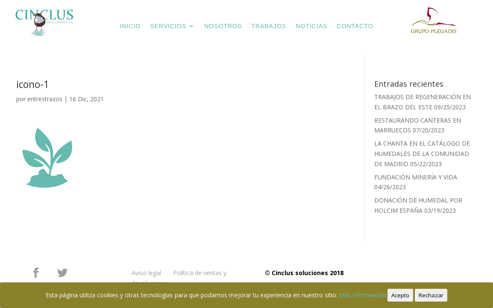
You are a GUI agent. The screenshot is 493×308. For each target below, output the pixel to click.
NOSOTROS (223, 26)
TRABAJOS (268, 26)
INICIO (130, 26)
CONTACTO (355, 26)
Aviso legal (146, 273)
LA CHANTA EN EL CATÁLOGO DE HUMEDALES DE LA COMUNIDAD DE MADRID (422, 153)
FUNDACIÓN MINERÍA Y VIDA (415, 177)
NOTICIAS (311, 26)
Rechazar (431, 295)
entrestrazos (44, 99)
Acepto (400, 295)
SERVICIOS (168, 26)
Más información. (363, 295)
